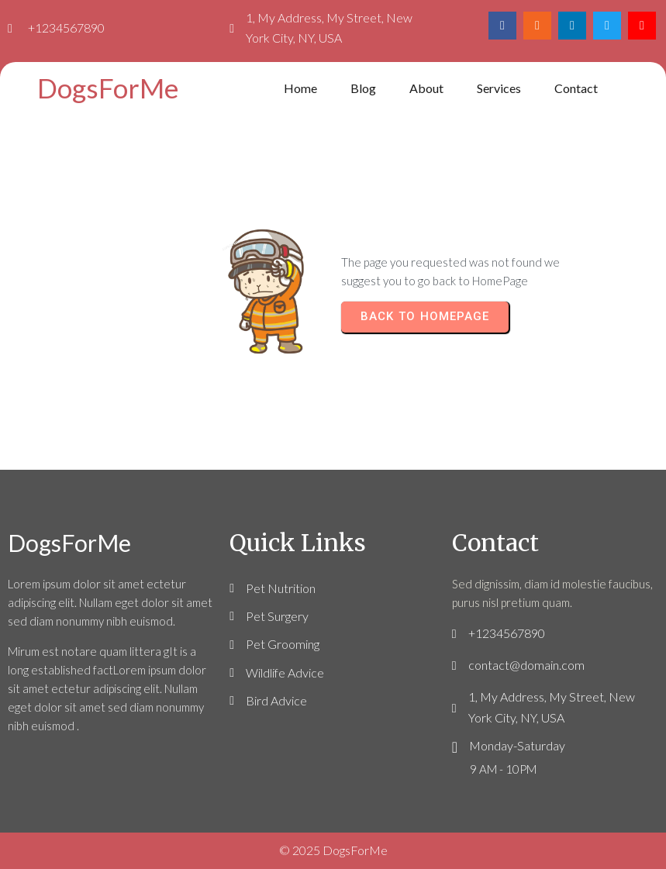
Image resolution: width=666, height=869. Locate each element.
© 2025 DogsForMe (333, 850)
